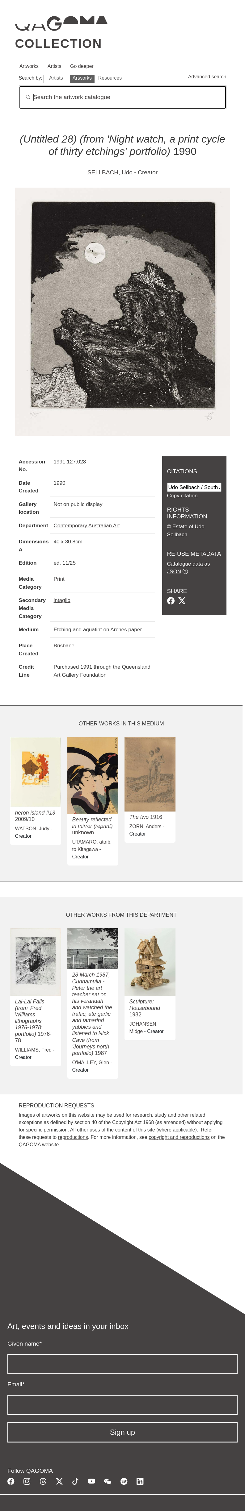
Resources (110, 78)
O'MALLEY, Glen (90, 1062)
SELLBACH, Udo (110, 172)
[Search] (122, 97)
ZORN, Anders (145, 826)
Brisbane (64, 645)
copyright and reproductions (179, 1137)
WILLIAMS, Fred (33, 1049)
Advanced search (207, 76)
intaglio (62, 600)
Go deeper (82, 66)
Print (59, 579)
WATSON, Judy (32, 828)
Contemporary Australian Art (87, 525)
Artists (54, 66)
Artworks (29, 66)
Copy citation (182, 495)
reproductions (73, 1137)
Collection (58, 43)
